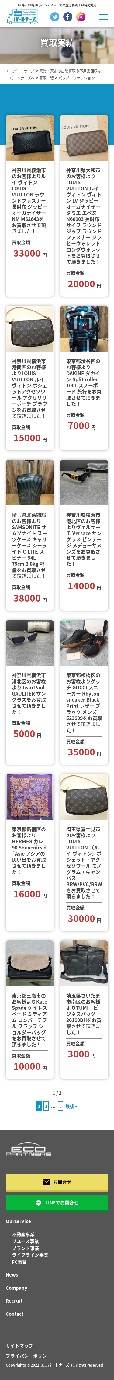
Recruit (14, 1300)
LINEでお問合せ (57, 1202)
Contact (14, 1314)
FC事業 (19, 1262)
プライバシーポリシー (28, 1355)
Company (16, 1288)
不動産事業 (23, 1234)
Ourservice (18, 1221)
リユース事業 (25, 1241)
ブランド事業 (25, 1248)
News (12, 1274)
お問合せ (57, 1182)
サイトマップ (19, 1345)
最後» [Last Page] (71, 1106)
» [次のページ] (60, 1106)
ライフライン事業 (30, 1254)
